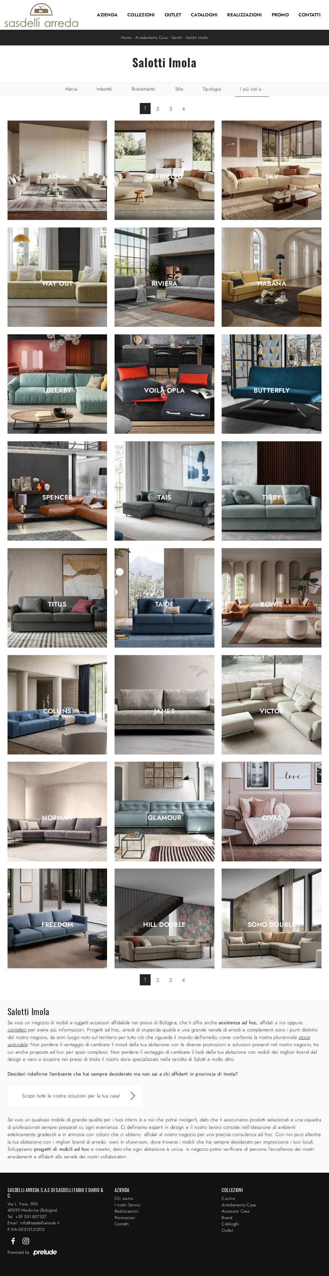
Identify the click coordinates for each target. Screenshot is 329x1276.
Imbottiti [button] (104, 89)
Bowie (271, 604)
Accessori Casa (235, 1211)
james (164, 711)
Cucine (228, 1198)
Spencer (57, 497)
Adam (57, 176)
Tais (164, 497)
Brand (227, 1218)
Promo (280, 14)
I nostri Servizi (128, 1205)
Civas (272, 818)
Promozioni (125, 1218)
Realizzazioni (244, 14)
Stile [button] (179, 89)
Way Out (57, 283)
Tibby (271, 497)
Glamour (164, 818)
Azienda (107, 14)
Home (126, 38)
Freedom (57, 924)
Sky (271, 176)
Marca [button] (71, 89)
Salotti (177, 38)
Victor (271, 711)
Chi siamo (124, 1198)
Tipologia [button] (212, 89)
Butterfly (272, 390)
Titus (57, 604)
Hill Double (164, 924)
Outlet (173, 14)
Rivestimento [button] (143, 89)
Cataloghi (204, 14)
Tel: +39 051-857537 (27, 1217)
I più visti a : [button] (252, 89)
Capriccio (164, 176)
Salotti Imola (197, 38)
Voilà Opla (164, 390)
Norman (57, 818)
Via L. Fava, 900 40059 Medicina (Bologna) (33, 1207)
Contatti (309, 14)
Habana (271, 283)
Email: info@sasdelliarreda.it (33, 1223)
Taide (164, 604)
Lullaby (57, 390)
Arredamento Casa (151, 38)
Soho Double (271, 924)
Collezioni (141, 14)
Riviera (164, 283)
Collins (57, 711)
